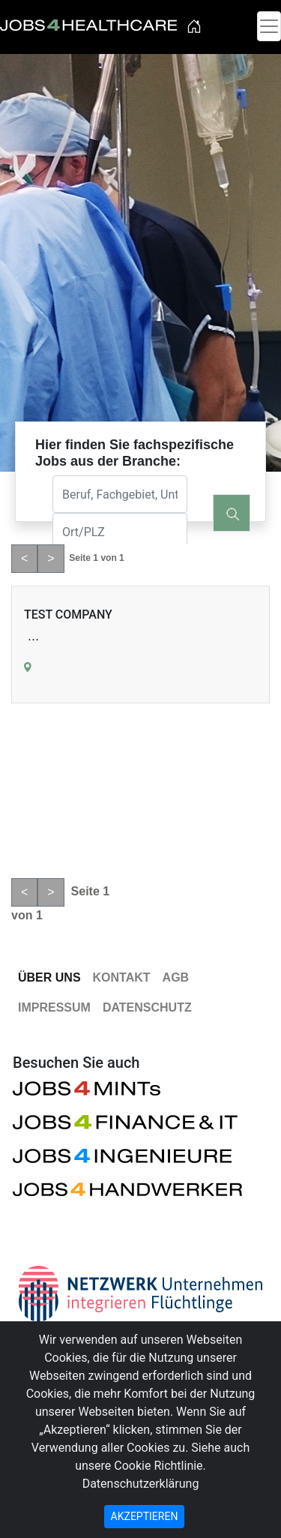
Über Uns (49, 977)
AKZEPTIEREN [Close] (144, 1516)
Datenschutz (147, 1007)
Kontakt (122, 977)
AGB (176, 977)
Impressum (54, 1007)
